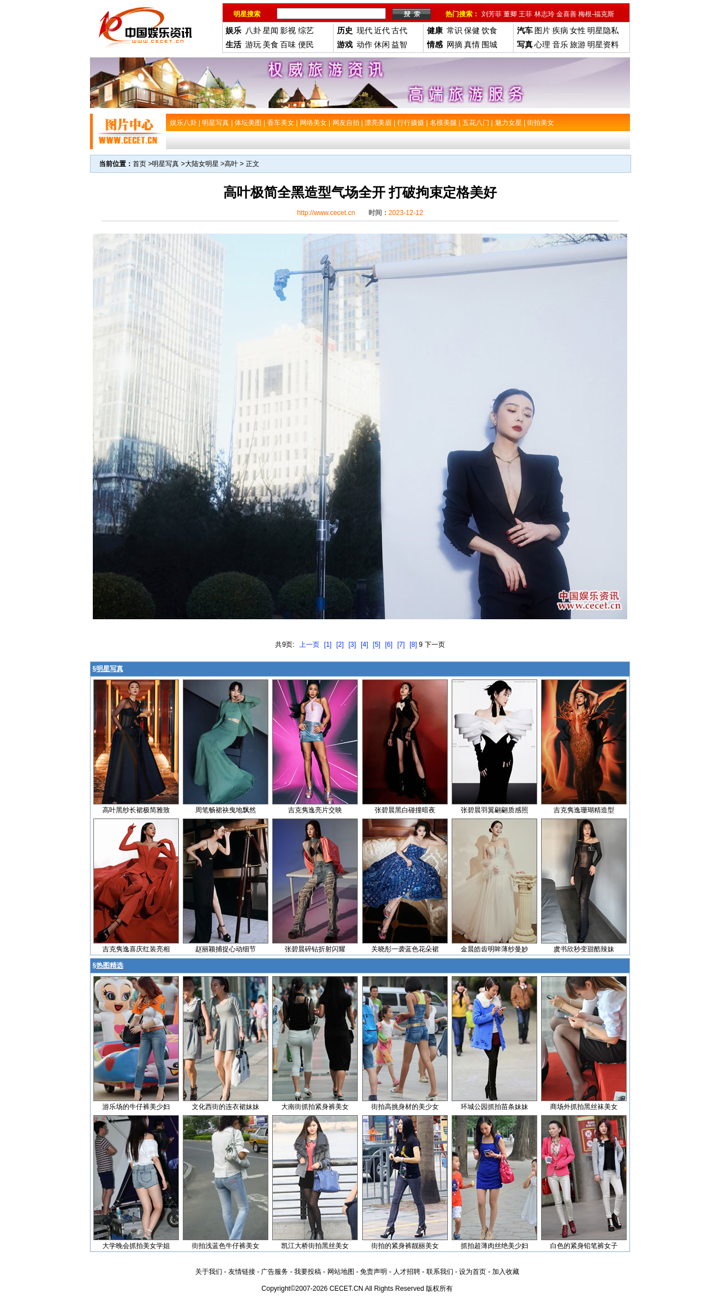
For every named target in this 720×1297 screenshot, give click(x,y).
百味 (288, 44)
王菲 (525, 14)
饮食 (489, 30)
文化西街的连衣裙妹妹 (225, 1107)
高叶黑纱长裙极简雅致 (136, 810)
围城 (489, 44)
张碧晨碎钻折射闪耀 (315, 949)
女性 (578, 30)
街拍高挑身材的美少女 (405, 1107)
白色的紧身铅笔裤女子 (584, 1246)
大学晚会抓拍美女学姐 (136, 1246)
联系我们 (439, 1272)
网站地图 (340, 1272)
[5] (376, 644)
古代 (399, 30)
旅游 (578, 44)
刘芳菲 (492, 14)
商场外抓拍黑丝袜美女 (584, 1107)
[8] (413, 644)
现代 (364, 30)
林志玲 (544, 14)
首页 (139, 164)
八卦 (253, 30)
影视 (288, 30)
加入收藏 (505, 1272)
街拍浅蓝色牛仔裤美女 (225, 1246)
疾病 (560, 30)
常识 (454, 30)
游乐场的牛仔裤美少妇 (136, 1107)
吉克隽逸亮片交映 (315, 810)
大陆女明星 (202, 164)
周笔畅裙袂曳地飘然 (225, 810)
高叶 (231, 164)
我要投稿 (307, 1272)
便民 (306, 44)
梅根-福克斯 (596, 14)
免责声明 (373, 1272)
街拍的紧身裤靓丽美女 (405, 1246)
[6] (389, 644)
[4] (364, 644)
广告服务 (274, 1272)
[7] (400, 644)
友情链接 (241, 1272)
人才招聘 (406, 1272)
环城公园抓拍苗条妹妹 (494, 1107)
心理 (542, 44)
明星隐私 (603, 30)
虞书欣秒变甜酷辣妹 (584, 949)
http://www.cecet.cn (326, 213)
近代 (382, 30)
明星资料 (603, 44)
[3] (352, 644)
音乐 (560, 44)
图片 (542, 30)
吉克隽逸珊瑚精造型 (584, 810)
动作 (364, 44)
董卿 (510, 14)
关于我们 (208, 1272)
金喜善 (566, 14)
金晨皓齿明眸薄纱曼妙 (494, 949)
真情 (472, 44)
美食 (270, 44)
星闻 (270, 30)
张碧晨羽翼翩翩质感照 (494, 810)
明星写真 (165, 164)
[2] (340, 644)
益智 (399, 44)
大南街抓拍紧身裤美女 (315, 1107)
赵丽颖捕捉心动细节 (225, 949)
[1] (327, 644)
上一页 (309, 644)
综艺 (306, 30)
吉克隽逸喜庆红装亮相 (136, 949)
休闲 (382, 44)
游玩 (253, 44)
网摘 (454, 44)
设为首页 (472, 1272)
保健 (472, 30)
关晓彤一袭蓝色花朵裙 (405, 949)
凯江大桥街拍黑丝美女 (315, 1246)
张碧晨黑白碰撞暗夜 (405, 810)
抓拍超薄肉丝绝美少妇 (494, 1246)
